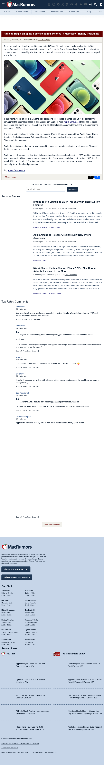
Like (30, 319)
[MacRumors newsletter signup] (85, 4)
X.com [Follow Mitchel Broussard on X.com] (9, 614)
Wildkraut (20, 307)
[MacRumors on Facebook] (58, 4)
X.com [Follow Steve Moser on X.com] (9, 644)
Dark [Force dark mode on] (55, 752)
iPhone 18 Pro (22, 12)
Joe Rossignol (44, 39)
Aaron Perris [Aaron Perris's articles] (30, 639)
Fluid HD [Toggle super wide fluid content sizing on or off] (39, 752)
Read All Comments (52, 525)
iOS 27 (7, 12)
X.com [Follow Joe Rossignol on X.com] (32, 604)
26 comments (10, 177)
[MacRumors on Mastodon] (67, 4)
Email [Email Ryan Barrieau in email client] (27, 634)
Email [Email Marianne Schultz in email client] (27, 624)
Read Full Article (40, 227)
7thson (19, 357)
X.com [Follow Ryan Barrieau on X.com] (32, 634)
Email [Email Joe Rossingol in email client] (27, 604)
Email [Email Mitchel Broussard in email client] (3, 614)
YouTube (10, 653)
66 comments (54, 227)
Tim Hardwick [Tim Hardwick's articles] (30, 609)
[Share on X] (91, 177)
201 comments (55, 293)
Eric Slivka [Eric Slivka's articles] (29, 590)
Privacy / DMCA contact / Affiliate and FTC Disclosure (20, 743)
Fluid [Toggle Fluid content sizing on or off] (33, 752)
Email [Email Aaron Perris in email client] (27, 644)
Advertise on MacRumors (17, 577)
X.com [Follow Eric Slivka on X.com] (32, 595)
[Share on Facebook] (97, 177)
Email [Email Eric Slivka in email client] (27, 595)
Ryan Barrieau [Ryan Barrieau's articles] (30, 629)
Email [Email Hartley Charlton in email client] (3, 624)
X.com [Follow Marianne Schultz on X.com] (32, 624)
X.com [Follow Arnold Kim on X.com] (9, 595)
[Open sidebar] (101, 5)
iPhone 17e (74, 12)
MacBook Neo (57, 12)
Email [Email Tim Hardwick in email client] (27, 614)
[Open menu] (3, 4)
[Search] (96, 4)
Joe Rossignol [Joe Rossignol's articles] (30, 600)
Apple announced (72, 122)
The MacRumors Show (73, 653)
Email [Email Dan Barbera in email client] (3, 634)
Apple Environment (16, 170)
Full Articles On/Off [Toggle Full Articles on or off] (22, 752)
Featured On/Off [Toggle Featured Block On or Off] (8, 752)
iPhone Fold (40, 12)
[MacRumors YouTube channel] (71, 4)
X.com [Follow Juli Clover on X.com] (9, 604)
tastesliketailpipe (23, 416)
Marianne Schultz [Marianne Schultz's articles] (31, 619)
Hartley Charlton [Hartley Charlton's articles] (7, 619)
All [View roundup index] (101, 12)
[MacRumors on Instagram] (53, 4)
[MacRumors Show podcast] (49, 4)
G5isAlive (20, 374)
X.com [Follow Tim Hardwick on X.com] (32, 614)
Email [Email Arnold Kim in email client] (3, 595)
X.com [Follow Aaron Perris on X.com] (32, 644)
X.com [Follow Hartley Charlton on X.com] (9, 624)
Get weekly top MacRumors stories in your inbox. (52, 184)
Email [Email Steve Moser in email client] (3, 644)
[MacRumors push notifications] (76, 4)
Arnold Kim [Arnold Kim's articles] (5, 590)
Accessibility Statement (9, 748)
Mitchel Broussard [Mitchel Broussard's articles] (8, 609)
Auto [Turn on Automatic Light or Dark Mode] (46, 752)
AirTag (88, 12)
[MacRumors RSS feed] (80, 4)
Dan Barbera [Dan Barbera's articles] (6, 629)
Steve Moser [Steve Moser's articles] (6, 639)
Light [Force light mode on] (51, 752)
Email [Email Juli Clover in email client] (3, 604)
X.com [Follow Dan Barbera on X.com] (9, 634)
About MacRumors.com (16, 569)
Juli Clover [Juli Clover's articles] (5, 600)
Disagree (36, 319)
